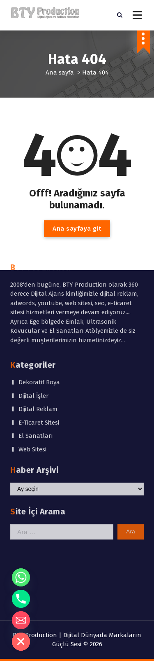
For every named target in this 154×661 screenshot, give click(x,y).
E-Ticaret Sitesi (38, 360)
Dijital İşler (33, 334)
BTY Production (35, 635)
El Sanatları (35, 374)
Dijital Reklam (37, 347)
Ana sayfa (60, 72)
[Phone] (21, 599)
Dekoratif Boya (39, 320)
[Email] (21, 620)
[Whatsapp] (21, 577)
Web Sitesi (32, 387)
